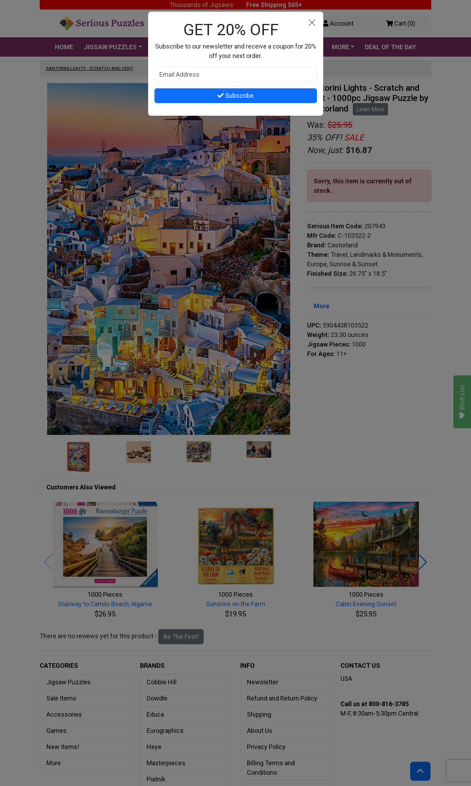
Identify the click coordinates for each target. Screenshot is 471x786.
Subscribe (235, 95)
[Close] (312, 22)
